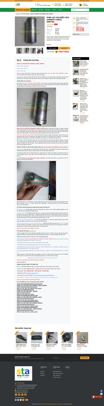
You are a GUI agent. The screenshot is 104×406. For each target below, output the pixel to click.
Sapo (71, 404)
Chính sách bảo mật (57, 371)
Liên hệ (60, 9)
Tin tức (54, 9)
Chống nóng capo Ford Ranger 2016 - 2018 (36, 346)
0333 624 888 (58, 5)
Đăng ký (87, 0)
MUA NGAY (64, 48)
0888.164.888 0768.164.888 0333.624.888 (80, 29)
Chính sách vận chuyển (58, 373)
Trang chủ (34, 9)
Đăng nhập (82, 0)
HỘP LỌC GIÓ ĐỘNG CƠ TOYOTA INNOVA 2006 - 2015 (66, 346)
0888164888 (63, 52)
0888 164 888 (68, 5)
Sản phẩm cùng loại (23, 328)
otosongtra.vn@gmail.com (22, 390)
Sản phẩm (48, 9)
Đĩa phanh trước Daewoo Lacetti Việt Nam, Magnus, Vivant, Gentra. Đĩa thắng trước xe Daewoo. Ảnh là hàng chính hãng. (84, 82)
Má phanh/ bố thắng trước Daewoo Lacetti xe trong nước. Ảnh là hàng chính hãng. (84, 72)
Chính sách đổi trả (57, 375)
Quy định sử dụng (56, 377)
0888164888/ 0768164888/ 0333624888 (25, 388)
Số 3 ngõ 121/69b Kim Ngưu (44, 5)
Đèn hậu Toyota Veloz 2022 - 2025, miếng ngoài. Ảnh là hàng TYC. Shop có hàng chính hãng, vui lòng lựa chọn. (84, 107)
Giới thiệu (40, 9)
